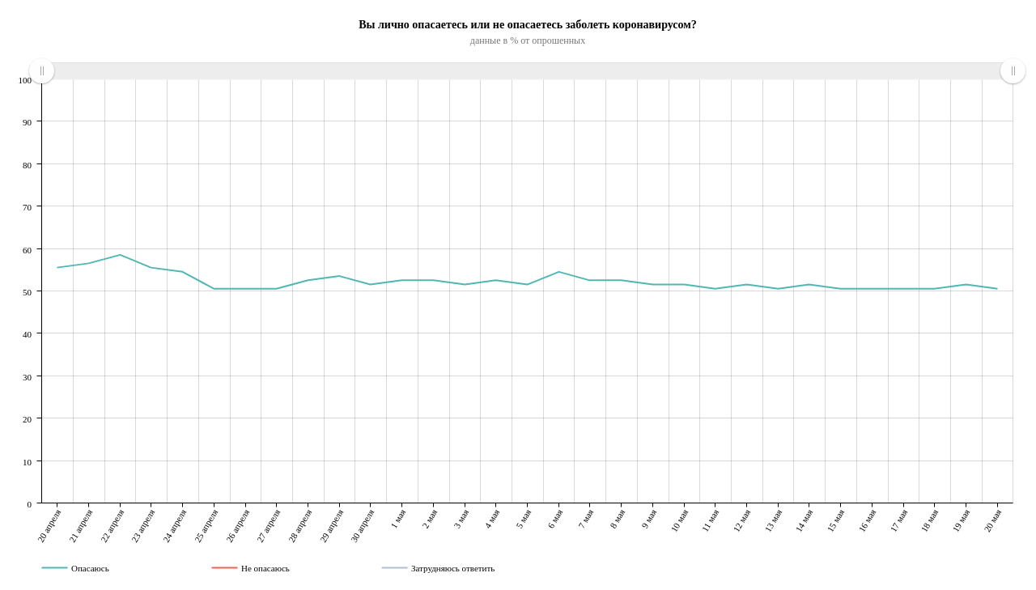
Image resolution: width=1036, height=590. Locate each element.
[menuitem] (527, 71)
